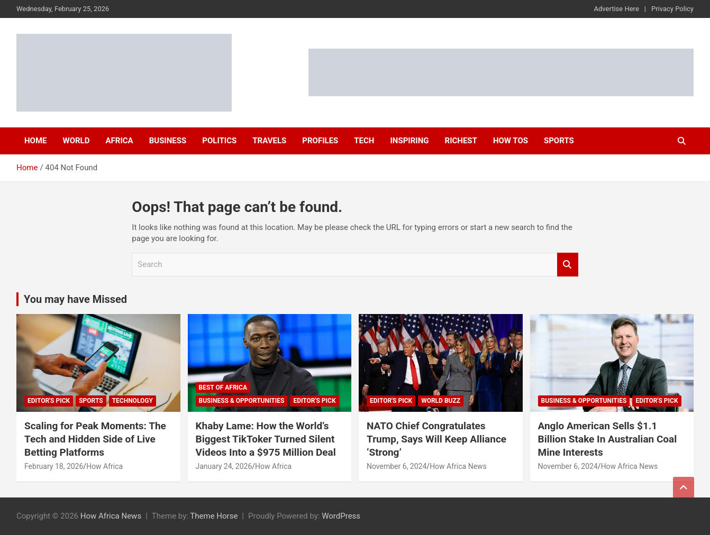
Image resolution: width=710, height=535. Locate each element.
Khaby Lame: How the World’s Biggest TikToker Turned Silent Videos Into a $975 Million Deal (266, 439)
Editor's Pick (49, 400)
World (76, 140)
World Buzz (440, 400)
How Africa (104, 466)
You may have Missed (75, 299)
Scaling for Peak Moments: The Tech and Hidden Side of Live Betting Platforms (95, 439)
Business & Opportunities (242, 400)
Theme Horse (214, 516)
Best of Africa (223, 387)
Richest (461, 140)
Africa (119, 140)
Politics (219, 140)
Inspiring (409, 140)
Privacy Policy (672, 9)
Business (168, 140)
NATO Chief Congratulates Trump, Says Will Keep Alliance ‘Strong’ (436, 439)
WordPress (341, 516)
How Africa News (458, 466)
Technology (132, 400)
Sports (559, 140)
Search (567, 264)
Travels (269, 140)
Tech (364, 140)
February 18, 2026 (53, 466)
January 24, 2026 (224, 466)
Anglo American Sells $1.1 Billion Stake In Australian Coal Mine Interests (607, 439)
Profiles (320, 140)
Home (35, 140)
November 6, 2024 (396, 466)
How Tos (510, 140)
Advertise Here (616, 9)
